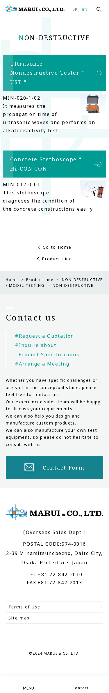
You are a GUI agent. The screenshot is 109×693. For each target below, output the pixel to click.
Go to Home (57, 247)
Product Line (57, 259)
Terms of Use (24, 607)
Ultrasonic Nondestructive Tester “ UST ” (47, 73)
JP (75, 9)
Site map (19, 618)
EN (84, 9)
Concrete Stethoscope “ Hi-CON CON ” (46, 164)
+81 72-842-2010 (60, 574)
